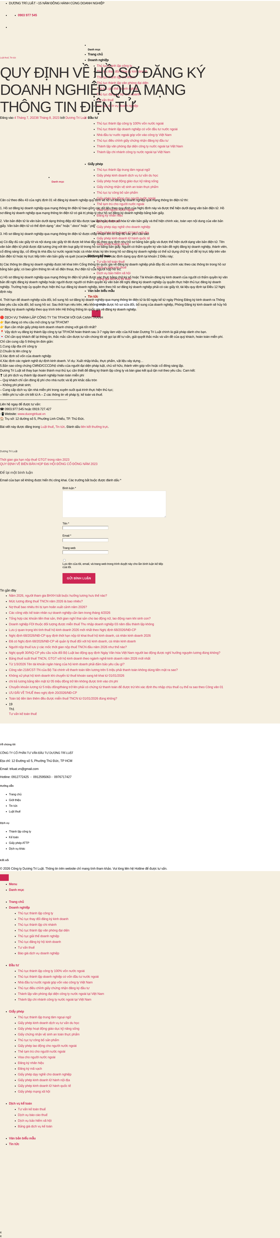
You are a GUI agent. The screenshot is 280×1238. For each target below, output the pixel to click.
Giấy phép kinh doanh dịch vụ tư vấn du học (48, 1023)
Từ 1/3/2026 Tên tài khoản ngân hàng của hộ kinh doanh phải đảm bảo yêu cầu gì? (66, 664)
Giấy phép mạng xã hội (34, 1091)
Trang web (69, 548)
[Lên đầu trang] (4, 877)
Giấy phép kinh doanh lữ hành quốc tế (123, 238)
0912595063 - (42, 777)
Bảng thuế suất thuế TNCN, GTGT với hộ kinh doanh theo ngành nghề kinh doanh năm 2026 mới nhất (79, 658)
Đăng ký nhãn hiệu (31, 1063)
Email (66, 535)
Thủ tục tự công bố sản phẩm (38, 1040)
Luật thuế (4, 57)
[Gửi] (96, 313)
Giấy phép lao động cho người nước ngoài (47, 1046)
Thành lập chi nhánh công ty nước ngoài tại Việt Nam (133, 152)
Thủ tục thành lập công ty (35, 913)
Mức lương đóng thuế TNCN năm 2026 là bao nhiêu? (46, 601)
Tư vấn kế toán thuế (111, 261)
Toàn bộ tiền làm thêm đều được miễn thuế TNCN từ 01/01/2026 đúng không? (63, 698)
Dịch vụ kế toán (20, 1103)
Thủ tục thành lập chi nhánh (37, 924)
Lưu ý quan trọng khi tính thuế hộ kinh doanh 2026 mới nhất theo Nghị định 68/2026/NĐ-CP (72, 630)
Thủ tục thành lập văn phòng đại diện (43, 930)
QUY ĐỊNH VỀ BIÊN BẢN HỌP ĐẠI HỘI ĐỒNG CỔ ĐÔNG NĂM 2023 (49, 464)
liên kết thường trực (94, 427)
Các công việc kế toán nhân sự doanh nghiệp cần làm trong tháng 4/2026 (59, 613)
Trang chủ (95, 54)
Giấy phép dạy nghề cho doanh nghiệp (123, 227)
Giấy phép (16, 1011)
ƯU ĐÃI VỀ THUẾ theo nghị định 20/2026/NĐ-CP (43, 693)
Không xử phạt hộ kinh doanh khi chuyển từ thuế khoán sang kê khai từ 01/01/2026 (66, 675)
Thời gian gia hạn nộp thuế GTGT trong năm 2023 (34, 459)
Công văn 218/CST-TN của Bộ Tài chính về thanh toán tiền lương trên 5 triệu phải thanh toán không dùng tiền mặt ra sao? (93, 670)
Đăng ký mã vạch (30, 1068)
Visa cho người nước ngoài (36, 1057)
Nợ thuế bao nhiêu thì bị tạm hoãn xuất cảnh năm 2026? (48, 607)
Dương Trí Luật (76, 118)
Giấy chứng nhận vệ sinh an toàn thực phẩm (48, 1034)
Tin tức (93, 296)
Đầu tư (93, 118)
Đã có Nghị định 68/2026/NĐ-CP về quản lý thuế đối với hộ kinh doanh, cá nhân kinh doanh (72, 641)
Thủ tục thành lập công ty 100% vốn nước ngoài (51, 971)
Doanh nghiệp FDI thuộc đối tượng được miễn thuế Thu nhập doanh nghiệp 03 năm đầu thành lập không (81, 624)
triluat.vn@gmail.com (24, 769)
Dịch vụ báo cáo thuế (33, 1115)
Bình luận (69, 488)
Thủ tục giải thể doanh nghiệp (38, 936)
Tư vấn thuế (26, 947)
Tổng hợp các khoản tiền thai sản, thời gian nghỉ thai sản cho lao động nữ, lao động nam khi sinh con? (80, 618)
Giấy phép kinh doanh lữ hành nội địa (44, 1080)
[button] (135, 49)
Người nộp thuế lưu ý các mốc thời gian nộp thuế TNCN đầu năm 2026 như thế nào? (68, 647)
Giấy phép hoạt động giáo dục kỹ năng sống (48, 1028)
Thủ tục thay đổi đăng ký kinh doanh (43, 919)
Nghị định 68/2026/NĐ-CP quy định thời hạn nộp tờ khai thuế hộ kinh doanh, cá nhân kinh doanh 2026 (80, 635)
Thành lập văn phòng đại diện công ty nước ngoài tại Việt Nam (140, 146)
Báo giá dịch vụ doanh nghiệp (38, 953)
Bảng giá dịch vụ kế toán (35, 1126)
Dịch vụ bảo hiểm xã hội (114, 273)
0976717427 (62, 777)
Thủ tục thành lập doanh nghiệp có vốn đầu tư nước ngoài (137, 129)
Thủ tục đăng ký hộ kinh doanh (39, 942)
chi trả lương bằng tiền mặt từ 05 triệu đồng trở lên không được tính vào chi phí (63, 681)
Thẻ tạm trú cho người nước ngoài (120, 204)
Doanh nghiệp (98, 60)
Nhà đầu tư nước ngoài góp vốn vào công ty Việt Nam (134, 135)
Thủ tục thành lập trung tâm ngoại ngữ (44, 1017)
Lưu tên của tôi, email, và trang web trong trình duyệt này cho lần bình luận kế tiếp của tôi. (112, 565)
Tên (65, 523)
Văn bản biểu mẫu (101, 291)
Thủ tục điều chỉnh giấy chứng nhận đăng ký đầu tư (53, 988)
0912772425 (20, 777)
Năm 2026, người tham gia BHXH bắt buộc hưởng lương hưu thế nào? (58, 595)
